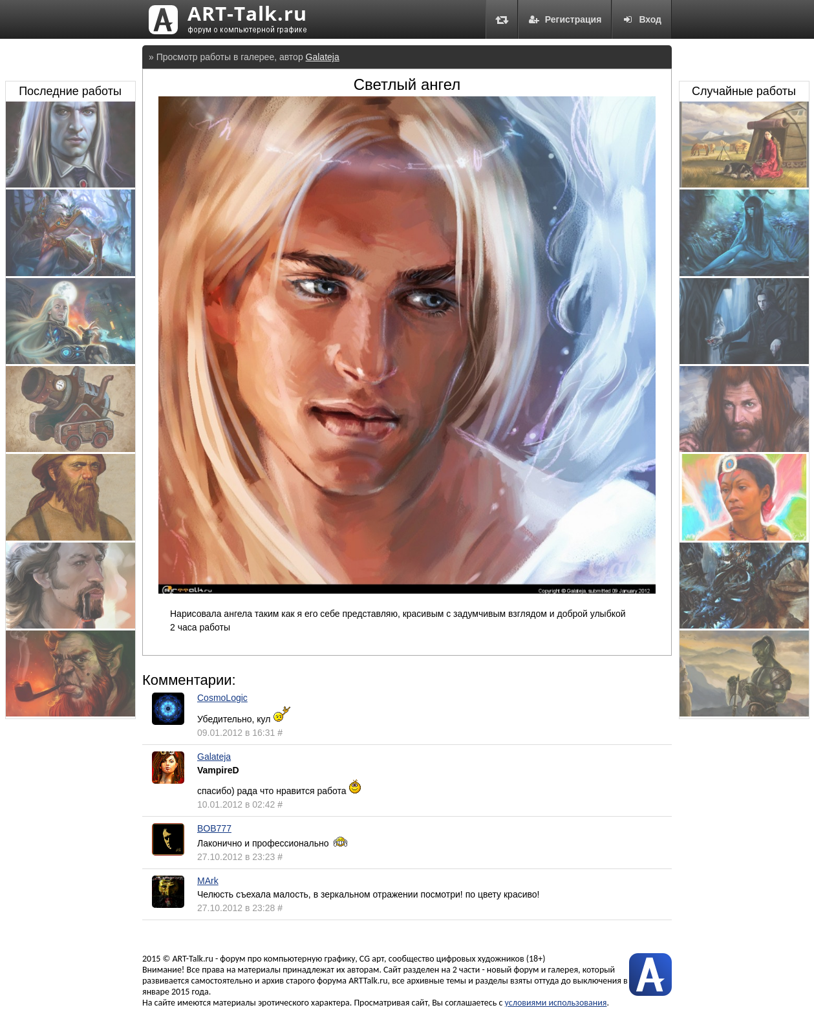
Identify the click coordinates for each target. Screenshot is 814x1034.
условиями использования (556, 1002)
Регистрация (565, 19)
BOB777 (214, 828)
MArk (208, 881)
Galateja (322, 57)
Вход (641, 19)
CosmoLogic (222, 698)
